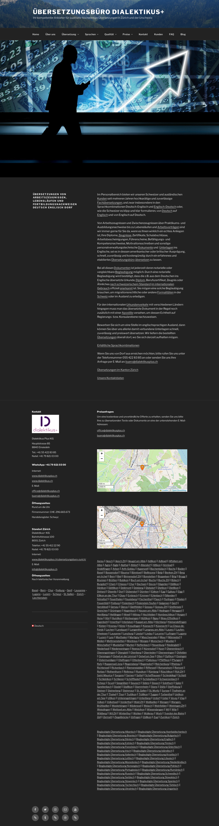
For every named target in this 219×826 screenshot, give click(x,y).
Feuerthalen (116, 599)
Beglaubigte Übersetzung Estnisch (115, 743)
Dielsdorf (150, 587)
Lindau (149, 633)
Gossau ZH (161, 606)
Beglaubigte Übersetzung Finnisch (155, 743)
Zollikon (147, 717)
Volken (100, 701)
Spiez (178, 682)
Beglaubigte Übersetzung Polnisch (160, 765)
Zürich (80, 594)
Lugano (36, 594)
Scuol (111, 682)
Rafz (99, 663)
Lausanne (79, 590)
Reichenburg (162, 663)
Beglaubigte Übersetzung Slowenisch (117, 781)
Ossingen (181, 656)
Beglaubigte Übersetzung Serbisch (116, 777)
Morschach (157, 640)
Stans (154, 686)
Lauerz (170, 629)
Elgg (180, 591)
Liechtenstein (39, 597)
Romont (179, 667)
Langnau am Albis (154, 629)
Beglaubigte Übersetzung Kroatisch (157, 754)
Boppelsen (163, 576)
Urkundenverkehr (137, 304)
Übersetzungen (106, 337)
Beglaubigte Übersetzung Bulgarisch (159, 735)
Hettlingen (115, 614)
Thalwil (112, 694)
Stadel (117, 686)
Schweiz (102, 296)
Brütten (113, 580)
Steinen (101, 690)
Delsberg (138, 587)
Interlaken (127, 621)
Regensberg (131, 663)
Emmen (144, 595)
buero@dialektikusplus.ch (142, 361)
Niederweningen (120, 648)
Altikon (157, 564)
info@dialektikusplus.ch (44, 569)
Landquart (122, 629)
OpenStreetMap (179, 490)
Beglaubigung (124, 272)
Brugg (182, 576)
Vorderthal (126, 701)
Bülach (175, 580)
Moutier (170, 640)
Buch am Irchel (139, 580)
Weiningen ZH (176, 705)
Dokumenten (122, 267)
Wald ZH (138, 701)
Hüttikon (145, 618)
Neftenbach (143, 644)
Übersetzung (70, 34)
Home (35, 34)
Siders (145, 682)
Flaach (157, 599)
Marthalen (121, 637)
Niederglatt (173, 644)
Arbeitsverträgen (168, 227)
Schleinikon (105, 678)
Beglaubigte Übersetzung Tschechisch (118, 784)
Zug (156, 717)
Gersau (114, 606)
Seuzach (135, 682)
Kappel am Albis (144, 621)
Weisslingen (103, 709)
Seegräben (122, 682)
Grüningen (115, 610)
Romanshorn (165, 667)
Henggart (177, 610)
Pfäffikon (164, 659)
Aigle (115, 564)
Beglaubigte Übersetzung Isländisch (152, 750)
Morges (144, 640)
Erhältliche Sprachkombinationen (118, 345)
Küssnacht (161, 625)
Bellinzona (149, 572)
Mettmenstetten (116, 640)
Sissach (156, 682)
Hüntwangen (132, 618)
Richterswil (103, 667)
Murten (130, 644)
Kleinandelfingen (177, 621)
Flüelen (181, 599)
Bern (43, 590)
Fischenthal (145, 599)
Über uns (50, 34)
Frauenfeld (103, 603)
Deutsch (167, 210)
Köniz (122, 625)
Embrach (133, 595)
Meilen (100, 640)
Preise (128, 34)
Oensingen (105, 656)
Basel (35, 590)
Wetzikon (139, 709)
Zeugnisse (125, 235)
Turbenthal (167, 694)
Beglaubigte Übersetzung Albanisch (116, 731)
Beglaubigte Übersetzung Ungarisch (158, 788)
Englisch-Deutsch (165, 206)
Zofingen (136, 717)
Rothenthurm (114, 671)
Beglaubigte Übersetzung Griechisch (160, 746)
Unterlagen (166, 247)
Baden (181, 568)
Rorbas (101, 671)
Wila (174, 709)
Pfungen (176, 659)
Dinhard (101, 591)
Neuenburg (158, 644)
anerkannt (126, 288)
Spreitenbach (104, 686)
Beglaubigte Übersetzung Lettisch (115, 758)
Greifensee (175, 606)
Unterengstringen (127, 698)
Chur (50, 590)
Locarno (159, 633)
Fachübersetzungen (109, 202)
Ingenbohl (102, 621)
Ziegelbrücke (121, 717)
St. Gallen (69, 594)
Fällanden (170, 595)
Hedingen (164, 610)
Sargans (119, 675)
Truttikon (131, 694)
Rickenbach (118, 667)
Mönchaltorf (103, 644)
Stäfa (163, 686)
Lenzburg (128, 633)
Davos (152, 583)
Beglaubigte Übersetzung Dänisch (115, 739)
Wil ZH (113, 713)
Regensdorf (146, 663)
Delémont (126, 587)
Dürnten (144, 591)
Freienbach (128, 603)
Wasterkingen (119, 705)
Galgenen (164, 603)
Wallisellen (151, 701)
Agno (107, 564)
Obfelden (182, 652)
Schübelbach (150, 678)
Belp (160, 572)
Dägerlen (163, 583)
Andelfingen (103, 568)
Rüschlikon (167, 671)
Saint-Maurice (104, 675)
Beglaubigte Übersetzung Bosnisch (118, 735)
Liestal (139, 633)
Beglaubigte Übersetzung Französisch (117, 746)
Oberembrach (174, 648)
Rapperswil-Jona (113, 663)
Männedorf (174, 637)
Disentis (112, 591)
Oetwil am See (146, 656)
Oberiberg (135, 652)
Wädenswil (135, 705)
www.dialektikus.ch (42, 480)
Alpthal (124, 564)
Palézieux (151, 659)
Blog (183, 34)
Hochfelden (149, 614)
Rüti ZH (179, 671)
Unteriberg (145, 698)
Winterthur (125, 713)
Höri (107, 618)
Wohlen (137, 713)
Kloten (102, 625)
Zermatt (107, 717)
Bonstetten (149, 576)
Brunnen (101, 580)
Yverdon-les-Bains (174, 713)
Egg (163, 591)
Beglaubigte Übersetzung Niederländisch (164, 762)
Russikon (141, 671)
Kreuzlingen (134, 625)
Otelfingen (124, 659)
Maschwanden (149, 637)
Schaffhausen (152, 675)
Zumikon (165, 717)
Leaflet (163, 490)
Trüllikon (143, 694)
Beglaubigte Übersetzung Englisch (154, 739)
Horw (100, 618)
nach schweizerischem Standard (130, 284)
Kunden (158, 34)
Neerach (136, 648)
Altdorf (134, 564)
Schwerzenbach (168, 678)
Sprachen (92, 34)
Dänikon (101, 587)
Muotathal (118, 644)
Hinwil (127, 614)
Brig (174, 576)
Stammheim (142, 686)
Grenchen (102, 610)
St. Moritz (154, 690)
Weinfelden (160, 705)
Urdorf (156, 698)
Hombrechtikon (166, 614)
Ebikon (155, 591)
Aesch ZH (120, 561)
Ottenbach (138, 659)
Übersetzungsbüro (123, 259)
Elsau (122, 595)
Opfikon (169, 656)
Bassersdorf (112, 572)
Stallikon (128, 686)
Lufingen (171, 633)
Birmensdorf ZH (132, 576)
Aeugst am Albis (137, 561)
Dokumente (145, 247)
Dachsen (141, 583)
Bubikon (123, 580)
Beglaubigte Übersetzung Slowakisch (157, 777)
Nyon (161, 648)
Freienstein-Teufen (147, 603)
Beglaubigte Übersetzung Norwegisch (119, 765)
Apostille (127, 312)
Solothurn (168, 682)
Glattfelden (136, 606)
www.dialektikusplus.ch (44, 475)
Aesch (109, 561)
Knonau (112, 625)
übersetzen (142, 259)
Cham (112, 583)
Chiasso (122, 583)
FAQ (171, 34)
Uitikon (111, 698)
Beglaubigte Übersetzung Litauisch (155, 758)
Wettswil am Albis (122, 709)
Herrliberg (102, 614)
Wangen (164, 701)
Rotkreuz (129, 671)
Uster (165, 698)
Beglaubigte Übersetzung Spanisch (159, 781)
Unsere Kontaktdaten (110, 378)
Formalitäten (165, 292)
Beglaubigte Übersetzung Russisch (116, 773)
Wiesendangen (155, 709)
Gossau (149, 606)
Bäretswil (136, 572)
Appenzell (142, 568)
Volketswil (112, 701)
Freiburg (60, 590)
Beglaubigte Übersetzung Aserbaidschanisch (162, 731)
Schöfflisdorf (133, 678)
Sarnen (130, 675)
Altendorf (145, 564)
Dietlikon (174, 587)
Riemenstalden (135, 667)
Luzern (46, 594)
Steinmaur (128, 690)
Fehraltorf (102, 599)
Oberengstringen (106, 652)
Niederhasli (103, 648)
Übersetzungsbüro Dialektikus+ (99, 12)
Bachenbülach (158, 568)
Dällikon (174, 583)
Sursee (165, 690)
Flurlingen (169, 599)
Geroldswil (102, 606)
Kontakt (143, 34)
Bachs (171, 568)
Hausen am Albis (148, 610)
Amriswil (167, 564)
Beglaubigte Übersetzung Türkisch (159, 784)
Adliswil (162, 561)
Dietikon (162, 587)
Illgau (155, 618)
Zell (99, 717)
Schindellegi (169, 675)
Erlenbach (156, 595)
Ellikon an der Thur (107, 595)
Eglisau (171, 591)
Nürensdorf (150, 648)
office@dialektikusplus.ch (46, 490)
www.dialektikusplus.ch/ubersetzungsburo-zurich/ (59, 559)
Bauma (125, 572)
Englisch (102, 214)
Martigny (134, 637)
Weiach (148, 705)
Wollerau (149, 713)
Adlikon (152, 561)
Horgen (181, 614)
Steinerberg (114, 690)
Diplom (140, 280)
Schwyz (57, 594)
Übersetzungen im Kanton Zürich (117, 369)
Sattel (139, 675)
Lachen (110, 629)
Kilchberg (160, 621)
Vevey (174, 698)
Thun (121, 694)
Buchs (152, 580)
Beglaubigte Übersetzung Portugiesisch (118, 769)
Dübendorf (132, 591)
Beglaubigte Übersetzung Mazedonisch (118, 762)
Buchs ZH (163, 580)
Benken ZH (171, 572)
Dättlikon (113, 587)
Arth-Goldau (128, 568)
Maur (163, 637)
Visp (182, 698)
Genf (69, 590)
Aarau (100, 561)
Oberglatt (123, 652)
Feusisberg (131, 599)
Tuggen (154, 694)
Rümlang (153, 671)
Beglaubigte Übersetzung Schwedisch (157, 773)
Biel (119, 576)
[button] (142, 468)
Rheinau (175, 663)
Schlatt (182, 675)
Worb (159, 713)
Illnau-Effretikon (169, 618)
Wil (167, 709)
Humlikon (117, 618)
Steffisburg (174, 686)
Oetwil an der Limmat (124, 656)
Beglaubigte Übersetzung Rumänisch (162, 769)
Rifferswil (151, 667)
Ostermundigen (107, 659)
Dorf (121, 591)
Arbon (116, 568)
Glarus (124, 606)
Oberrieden (150, 652)
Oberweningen (166, 652)
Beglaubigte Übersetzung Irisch (114, 750)
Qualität (110, 34)
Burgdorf (102, 583)
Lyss (111, 637)
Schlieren (119, 678)
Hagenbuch (130, 610)
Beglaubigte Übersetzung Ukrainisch (117, 788)
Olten (160, 656)
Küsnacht (148, 625)
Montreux (132, 640)
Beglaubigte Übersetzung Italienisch (116, 754)
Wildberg (102, 713)
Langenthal (136, 629)
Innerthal (115, 621)
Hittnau (136, 614)
